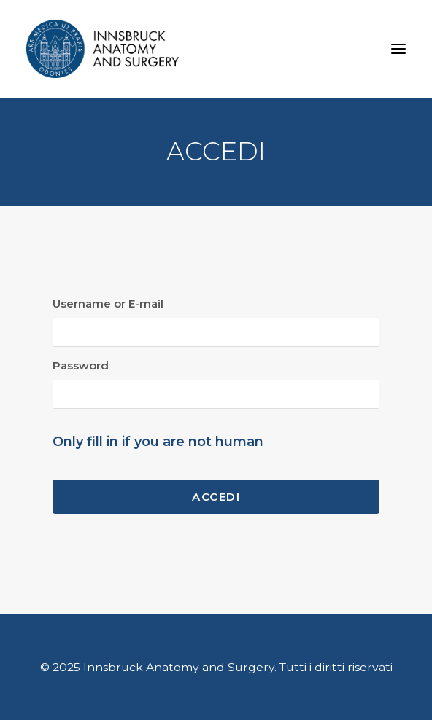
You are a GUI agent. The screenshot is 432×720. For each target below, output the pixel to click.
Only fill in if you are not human (158, 442)
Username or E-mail (108, 303)
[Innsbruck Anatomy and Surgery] (102, 49)
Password (81, 365)
